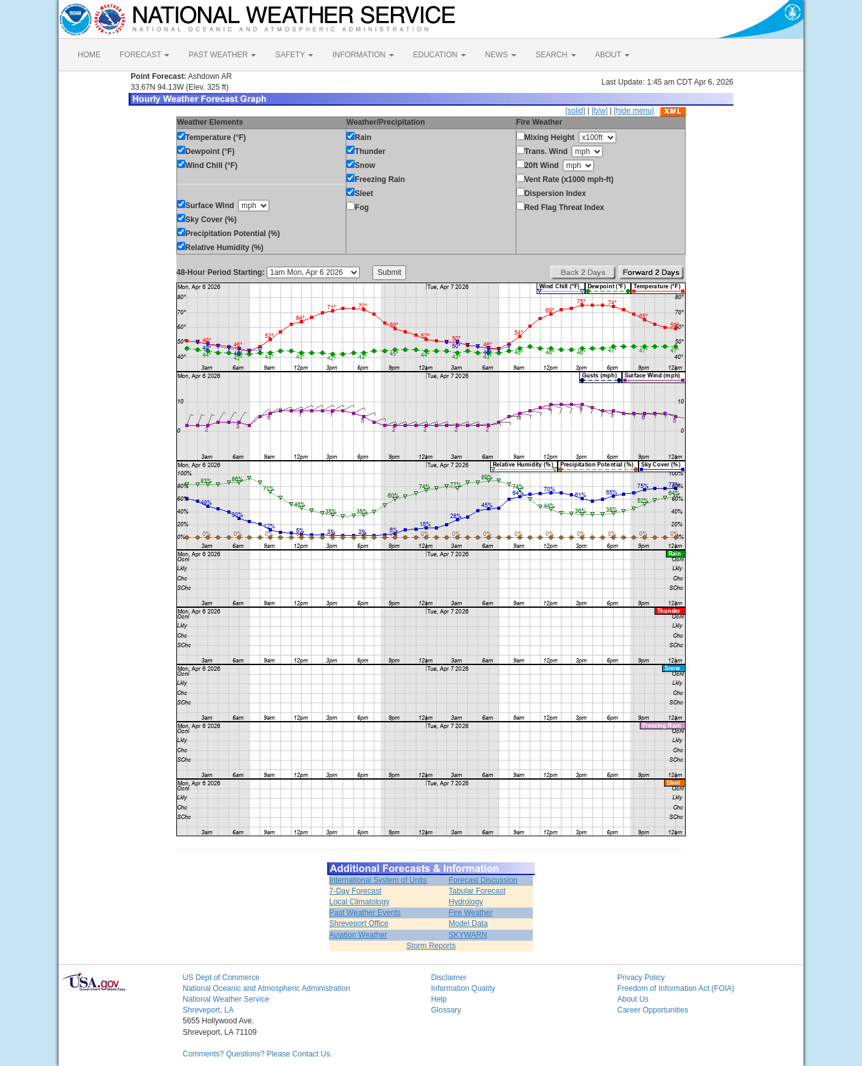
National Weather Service (226, 999)
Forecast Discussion (483, 880)
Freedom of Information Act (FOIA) (676, 988)
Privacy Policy (641, 977)
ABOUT (612, 54)
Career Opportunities (653, 1010)
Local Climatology (359, 901)
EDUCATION (439, 54)
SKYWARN (468, 934)
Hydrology (466, 901)
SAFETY (294, 54)
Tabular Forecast (477, 891)
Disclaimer (449, 977)
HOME (89, 54)
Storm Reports (430, 945)
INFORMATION (362, 54)
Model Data (468, 923)
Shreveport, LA (208, 1010)
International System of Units (378, 880)
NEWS (500, 54)
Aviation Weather (358, 934)
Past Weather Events (365, 912)
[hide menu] (634, 110)
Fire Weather (471, 912)
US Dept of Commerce (221, 977)
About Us (633, 999)
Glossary (446, 1010)
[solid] (575, 110)
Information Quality (463, 988)
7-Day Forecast (355, 891)
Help (439, 999)
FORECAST (144, 54)
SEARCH (555, 54)
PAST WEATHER (222, 54)
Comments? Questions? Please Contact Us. (257, 1053)
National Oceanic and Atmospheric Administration (266, 988)
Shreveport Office (358, 923)
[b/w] (599, 110)
